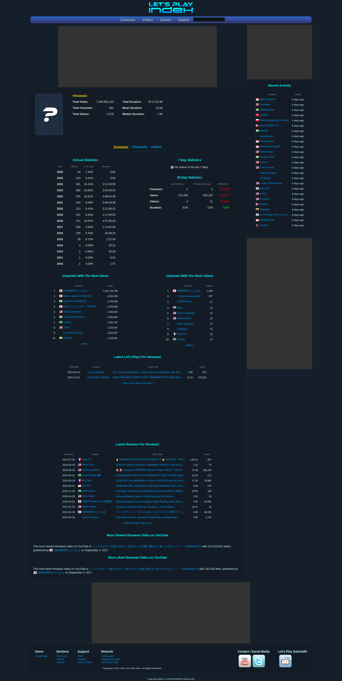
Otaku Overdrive (90, 517)
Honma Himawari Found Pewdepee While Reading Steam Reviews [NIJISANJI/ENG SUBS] (163, 501)
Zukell (66, 327)
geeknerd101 (89, 490)
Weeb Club (87, 464)
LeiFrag (67, 322)
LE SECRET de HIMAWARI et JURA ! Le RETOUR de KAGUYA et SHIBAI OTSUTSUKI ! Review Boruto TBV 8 (173, 480)
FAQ (80, 656)
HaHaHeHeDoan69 (270, 146)
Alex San (86, 480)
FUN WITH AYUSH (73, 333)
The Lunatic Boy (95, 372)
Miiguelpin (265, 209)
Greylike (264, 225)
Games (61, 662)
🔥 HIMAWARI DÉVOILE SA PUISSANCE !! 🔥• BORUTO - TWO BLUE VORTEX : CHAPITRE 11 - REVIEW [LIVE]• (176, 459)
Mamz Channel (267, 99)
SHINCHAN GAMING (98, 377)
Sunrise (264, 162)
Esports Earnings (110, 659)
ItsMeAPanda (267, 109)
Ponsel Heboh (267, 141)
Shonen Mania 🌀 (91, 475)
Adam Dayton (89, 506)
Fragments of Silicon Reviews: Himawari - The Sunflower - (146, 507)
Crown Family (267, 167)
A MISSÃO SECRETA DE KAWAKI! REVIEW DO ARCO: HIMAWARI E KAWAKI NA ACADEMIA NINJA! (169, 491)
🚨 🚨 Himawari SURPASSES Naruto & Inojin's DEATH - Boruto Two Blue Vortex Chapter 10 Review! (168, 470)
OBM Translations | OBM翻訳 (97, 501)
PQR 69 (67, 338)
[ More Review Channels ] (137, 523)
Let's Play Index (110, 662)
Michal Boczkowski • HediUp (274, 120)
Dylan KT (181, 334)
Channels (139, 147)
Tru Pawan (265, 178)
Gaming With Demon (74, 317)
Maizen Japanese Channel (77, 296)
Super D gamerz (185, 323)
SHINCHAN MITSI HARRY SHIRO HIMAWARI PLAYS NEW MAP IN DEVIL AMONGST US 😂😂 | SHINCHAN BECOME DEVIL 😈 (180, 377)
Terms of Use (85, 662)
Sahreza (86, 485)
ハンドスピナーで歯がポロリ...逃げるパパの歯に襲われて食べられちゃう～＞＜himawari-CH (146, 546)
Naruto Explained (72, 311)
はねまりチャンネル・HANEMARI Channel (86, 306)
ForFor (263, 193)
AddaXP (264, 130)
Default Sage (266, 151)
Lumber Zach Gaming (271, 183)
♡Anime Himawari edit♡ (189, 296)
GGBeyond (107, 656)
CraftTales (182, 329)
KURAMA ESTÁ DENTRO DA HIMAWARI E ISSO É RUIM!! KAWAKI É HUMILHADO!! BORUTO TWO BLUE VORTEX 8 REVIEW (182, 475)
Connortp (264, 199)
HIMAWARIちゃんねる (75, 290)
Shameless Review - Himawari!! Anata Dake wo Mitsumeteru (147, 517)
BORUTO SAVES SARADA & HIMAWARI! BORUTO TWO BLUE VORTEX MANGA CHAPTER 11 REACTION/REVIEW (177, 465)
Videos (156, 147)
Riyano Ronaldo (268, 173)
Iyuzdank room (267, 220)
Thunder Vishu (267, 157)
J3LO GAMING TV (269, 125)
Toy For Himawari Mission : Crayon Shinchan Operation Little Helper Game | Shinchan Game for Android (166, 372)
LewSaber (265, 104)
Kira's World (88, 496)
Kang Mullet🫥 (267, 136)
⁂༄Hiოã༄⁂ (184, 301)
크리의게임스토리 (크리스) (274, 214)
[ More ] (85, 343)
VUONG (264, 115)
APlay (180, 307)
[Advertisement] (137, 56)
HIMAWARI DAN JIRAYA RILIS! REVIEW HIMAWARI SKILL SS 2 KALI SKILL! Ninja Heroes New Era (168, 486)
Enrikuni (264, 204)
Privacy (82, 659)
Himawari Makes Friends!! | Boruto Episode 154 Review (144, 496)
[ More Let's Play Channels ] (137, 383)
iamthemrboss (184, 318)
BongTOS (265, 188)
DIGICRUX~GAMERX (74, 301)
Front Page (41, 656)
